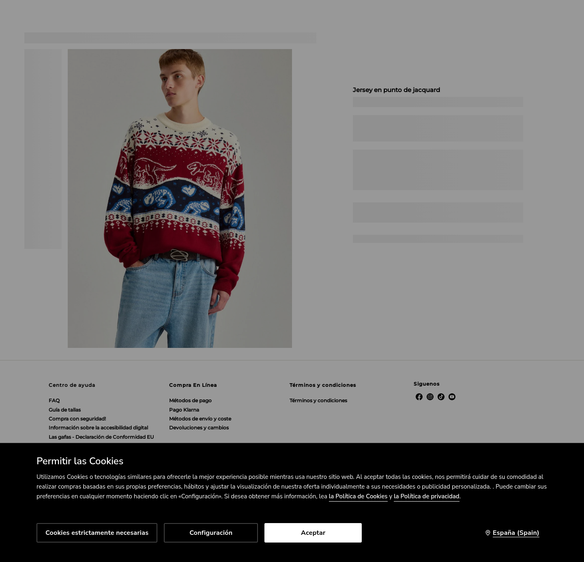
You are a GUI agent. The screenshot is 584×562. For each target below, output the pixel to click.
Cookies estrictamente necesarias (96, 532)
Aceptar (313, 532)
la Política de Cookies (358, 496)
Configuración (210, 532)
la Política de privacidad (426, 496)
